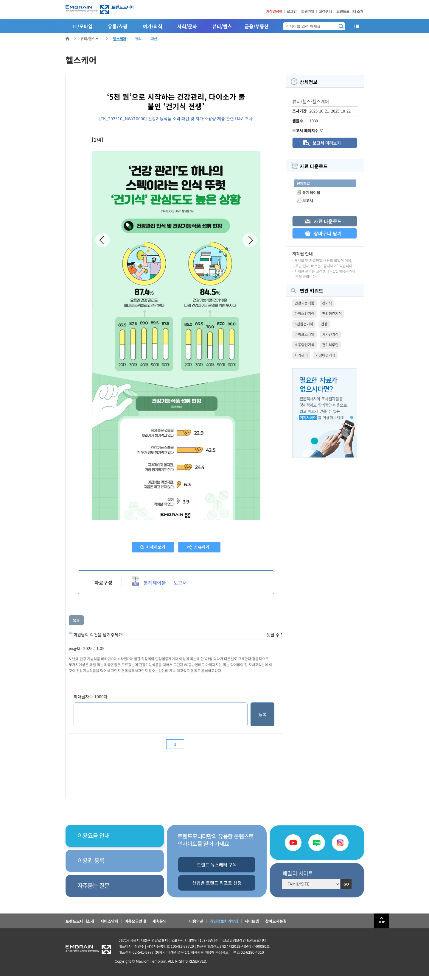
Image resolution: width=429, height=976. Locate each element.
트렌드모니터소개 (80, 921)
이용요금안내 (135, 921)
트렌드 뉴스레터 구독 (217, 864)
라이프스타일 (304, 334)
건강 (324, 323)
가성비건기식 (325, 354)
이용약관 (196, 921)
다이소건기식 (304, 313)
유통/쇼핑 (118, 26)
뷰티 (138, 38)
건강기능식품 (304, 302)
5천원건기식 (304, 323)
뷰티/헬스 (222, 26)
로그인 (292, 11)
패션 (153, 38)
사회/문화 (187, 26)
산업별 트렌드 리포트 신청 (217, 883)
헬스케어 (119, 38)
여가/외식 (152, 26)
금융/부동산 (257, 26)
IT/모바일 (83, 26)
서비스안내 (109, 921)
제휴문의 (159, 921)
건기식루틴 (330, 344)
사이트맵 (252, 921)
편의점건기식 (332, 313)
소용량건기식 (304, 344)
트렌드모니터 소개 (349, 11)
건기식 (327, 302)
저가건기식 (330, 334)
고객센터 (325, 11)
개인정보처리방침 (224, 921)
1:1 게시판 (192, 952)
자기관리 (301, 354)
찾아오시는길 (276, 921)
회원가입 (307, 11)
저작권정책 (274, 11)
